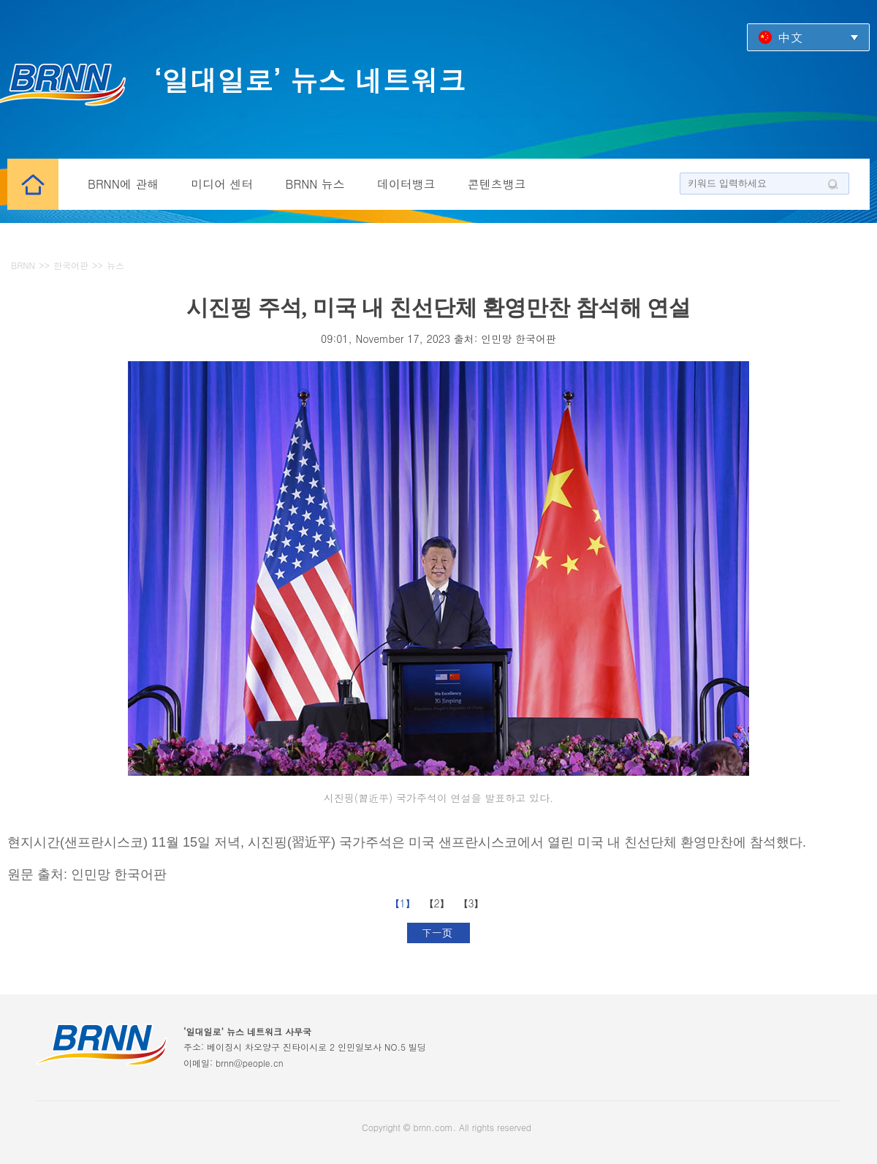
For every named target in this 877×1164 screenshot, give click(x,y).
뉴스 (115, 265)
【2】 (439, 903)
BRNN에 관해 (123, 183)
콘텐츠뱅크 (497, 183)
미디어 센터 (222, 183)
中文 (790, 37)
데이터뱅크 (406, 183)
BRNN (23, 265)
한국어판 (70, 265)
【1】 (404, 903)
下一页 (439, 932)
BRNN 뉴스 (315, 183)
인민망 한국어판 (518, 338)
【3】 (472, 903)
